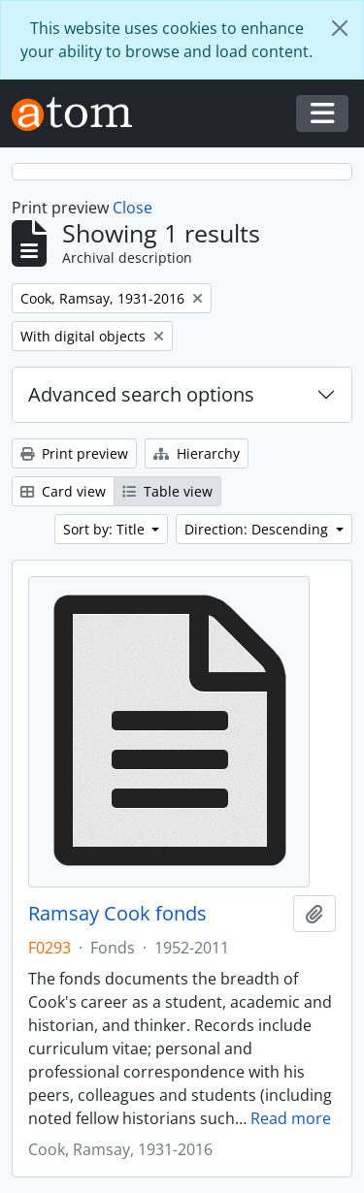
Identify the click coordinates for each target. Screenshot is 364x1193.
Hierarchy (196, 453)
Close (132, 207)
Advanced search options (141, 394)
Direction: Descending (258, 529)
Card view (63, 491)
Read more (290, 1118)
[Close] (339, 28)
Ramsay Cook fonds (117, 913)
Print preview (74, 453)
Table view (167, 491)
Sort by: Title (106, 529)
